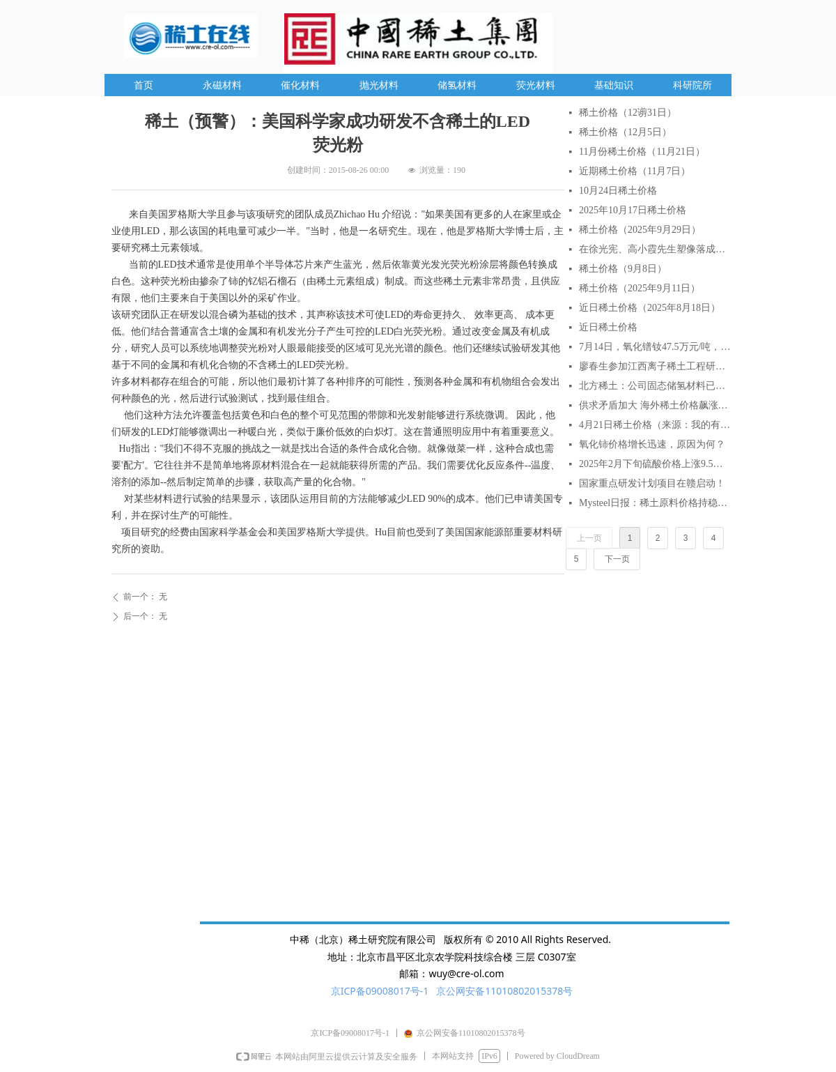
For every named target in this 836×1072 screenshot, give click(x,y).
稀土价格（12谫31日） (627, 112)
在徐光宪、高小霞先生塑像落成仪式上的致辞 (655, 249)
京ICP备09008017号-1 (380, 990)
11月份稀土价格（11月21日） (642, 151)
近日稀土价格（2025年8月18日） (649, 308)
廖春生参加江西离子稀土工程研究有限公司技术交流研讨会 (655, 366)
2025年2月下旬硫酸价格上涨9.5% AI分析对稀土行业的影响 (655, 464)
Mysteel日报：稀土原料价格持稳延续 (655, 503)
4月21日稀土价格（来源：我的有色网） (655, 425)
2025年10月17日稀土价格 (632, 210)
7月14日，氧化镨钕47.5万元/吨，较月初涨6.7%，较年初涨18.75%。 (655, 347)
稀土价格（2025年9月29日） (640, 229)
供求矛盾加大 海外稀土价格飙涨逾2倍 (655, 405)
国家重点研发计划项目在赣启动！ (652, 483)
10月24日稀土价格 (618, 190)
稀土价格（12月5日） (625, 132)
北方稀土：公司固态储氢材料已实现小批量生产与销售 (655, 386)
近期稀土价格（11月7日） (634, 171)
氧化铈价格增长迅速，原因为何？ (652, 444)
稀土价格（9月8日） (623, 268)
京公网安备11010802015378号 (504, 990)
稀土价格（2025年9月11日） (639, 288)
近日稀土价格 (608, 327)
